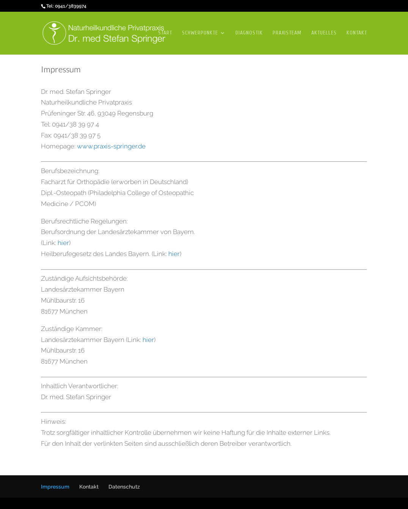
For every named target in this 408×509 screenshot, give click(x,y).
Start (165, 33)
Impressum (55, 487)
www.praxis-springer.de (111, 146)
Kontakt (357, 33)
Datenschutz (124, 487)
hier (63, 243)
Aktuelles (324, 33)
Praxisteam (287, 33)
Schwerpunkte (200, 33)
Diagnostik (249, 33)
